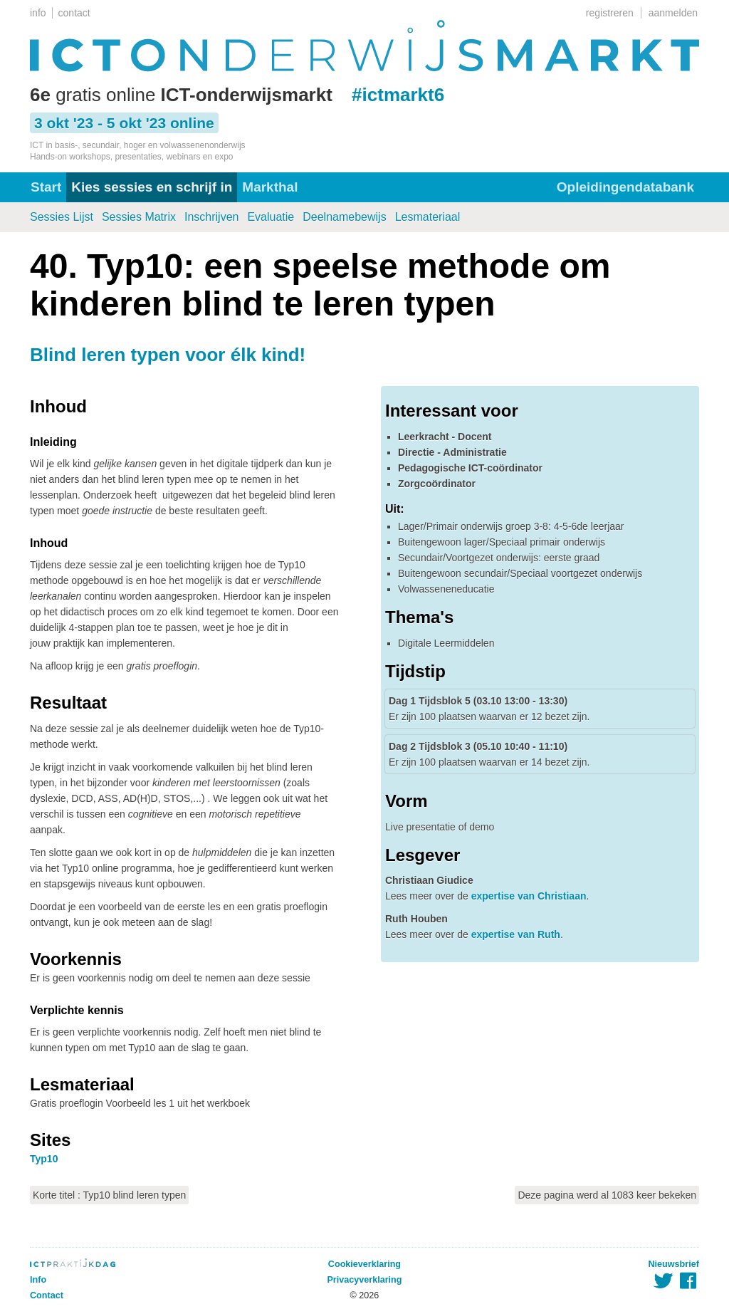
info (38, 13)
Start (46, 186)
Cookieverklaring (364, 1264)
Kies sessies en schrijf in (151, 186)
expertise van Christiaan (529, 896)
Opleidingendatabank (625, 186)
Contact (46, 1295)
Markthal (270, 186)
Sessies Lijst (61, 217)
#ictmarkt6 (398, 94)
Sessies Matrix (139, 217)
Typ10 (44, 1158)
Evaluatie (270, 217)
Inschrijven (211, 217)
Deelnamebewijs (344, 217)
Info (38, 1280)
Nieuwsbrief (674, 1264)
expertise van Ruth (515, 934)
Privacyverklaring (364, 1280)
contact (74, 13)
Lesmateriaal (428, 217)
